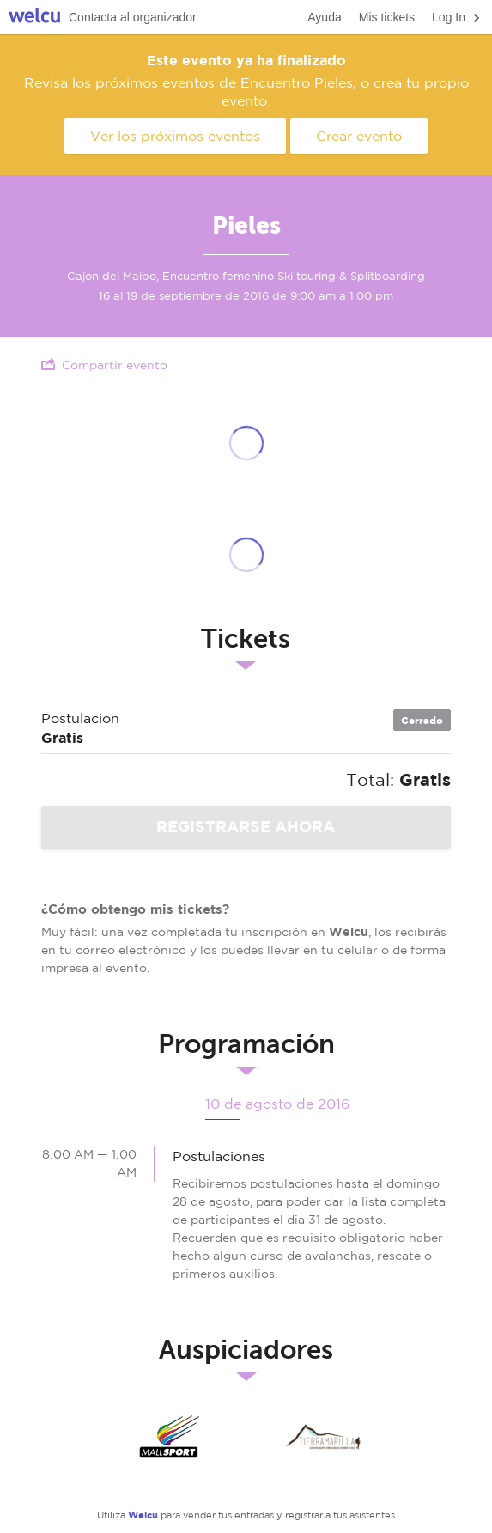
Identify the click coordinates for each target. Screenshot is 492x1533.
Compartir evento (104, 364)
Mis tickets (387, 17)
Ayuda (324, 17)
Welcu (34, 17)
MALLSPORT (169, 1437)
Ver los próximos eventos (175, 135)
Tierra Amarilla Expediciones (323, 1437)
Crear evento (359, 135)
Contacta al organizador (133, 17)
